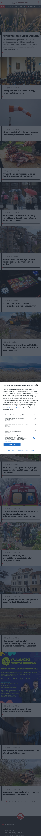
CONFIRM (12, 444)
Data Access (20, 450)
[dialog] (20, 418)
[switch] (34, 418)
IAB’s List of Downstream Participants (13, 408)
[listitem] (20, 415)
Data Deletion (10, 450)
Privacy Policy (30, 450)
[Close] (37, 385)
